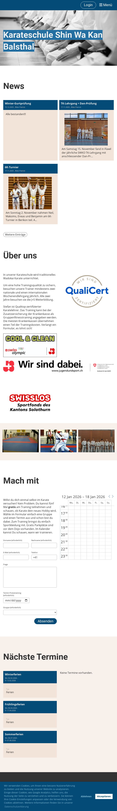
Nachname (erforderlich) (41, 540)
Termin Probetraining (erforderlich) (12, 594)
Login (88, 5)
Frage (5, 564)
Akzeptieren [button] (104, 796)
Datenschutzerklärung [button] (17, 806)
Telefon (34, 552)
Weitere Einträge (15, 234)
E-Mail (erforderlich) (11, 552)
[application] (87, 527)
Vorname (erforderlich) (12, 540)
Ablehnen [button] (86, 796)
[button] (109, 496)
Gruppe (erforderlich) (12, 607)
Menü (105, 5)
